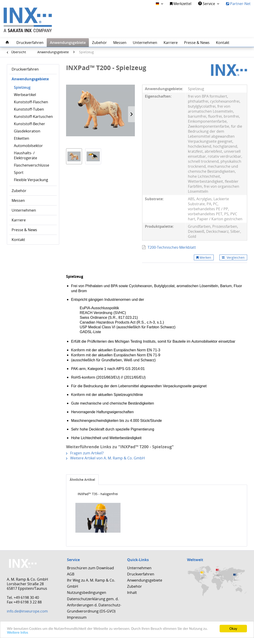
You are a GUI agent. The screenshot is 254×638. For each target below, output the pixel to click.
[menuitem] (181, 4)
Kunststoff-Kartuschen (33, 116)
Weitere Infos (17, 632)
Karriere (19, 220)
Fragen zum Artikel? (85, 453)
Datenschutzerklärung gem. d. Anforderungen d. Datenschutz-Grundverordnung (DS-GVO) (94, 605)
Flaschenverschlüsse (31, 165)
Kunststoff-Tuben (29, 109)
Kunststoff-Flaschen (31, 101)
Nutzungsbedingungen (86, 592)
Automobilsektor (28, 145)
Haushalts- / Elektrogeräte (25, 155)
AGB (70, 574)
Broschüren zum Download (90, 567)
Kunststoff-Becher (29, 123)
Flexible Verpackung (31, 179)
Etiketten (21, 138)
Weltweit (195, 559)
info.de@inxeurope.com (27, 611)
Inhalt (132, 592)
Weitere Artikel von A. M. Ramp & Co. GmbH (105, 458)
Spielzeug (22, 87)
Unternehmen (24, 210)
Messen (18, 200)
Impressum (77, 617)
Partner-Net (238, 3)
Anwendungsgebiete (30, 78)
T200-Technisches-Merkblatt (172, 247)
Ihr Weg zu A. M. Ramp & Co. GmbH (91, 583)
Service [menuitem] (207, 3)
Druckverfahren (25, 69)
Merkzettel (180, 3)
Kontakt (18, 239)
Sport (18, 172)
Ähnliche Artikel (82, 479)
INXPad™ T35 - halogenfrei (98, 494)
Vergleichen (233, 257)
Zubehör (19, 190)
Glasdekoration (27, 131)
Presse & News (24, 229)
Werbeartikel (25, 94)
